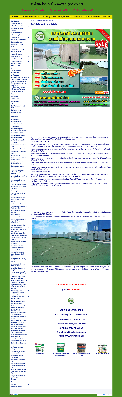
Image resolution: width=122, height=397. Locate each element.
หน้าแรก (33, 20)
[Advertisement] (71, 122)
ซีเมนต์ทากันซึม (40, 353)
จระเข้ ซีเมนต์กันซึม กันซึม (102, 353)
